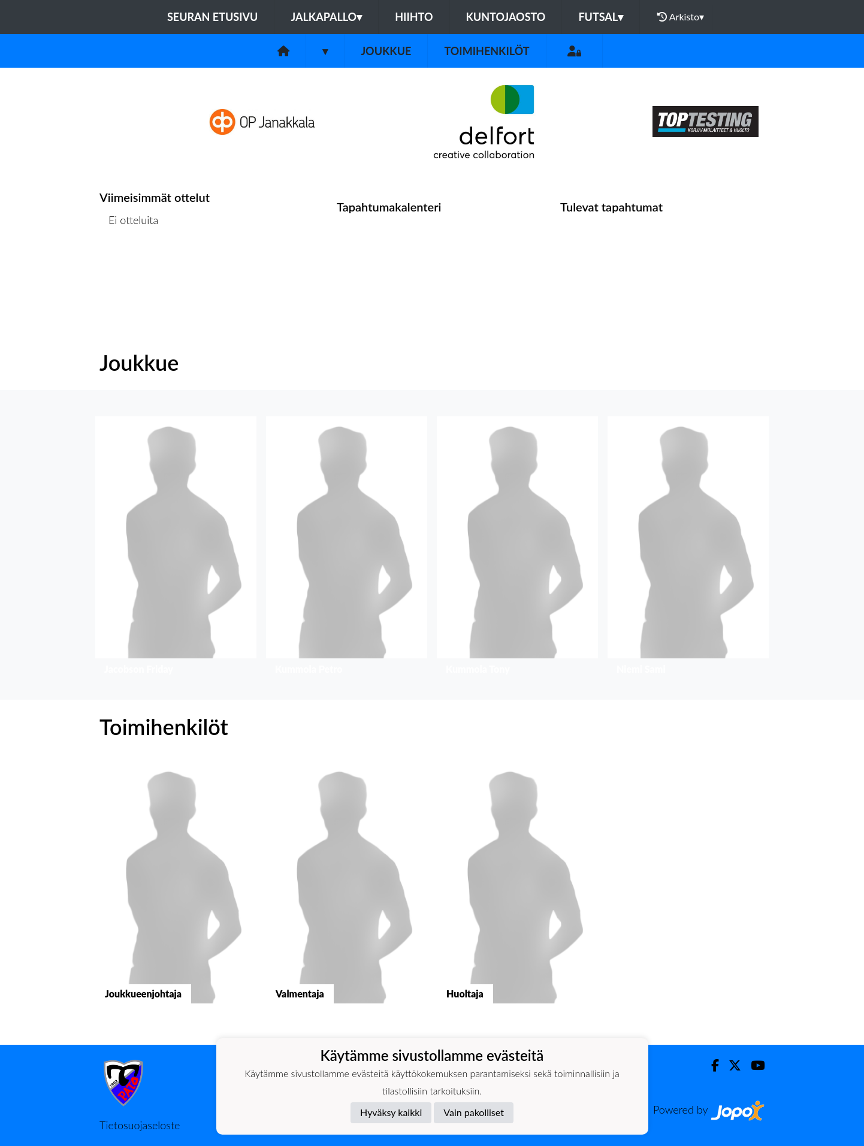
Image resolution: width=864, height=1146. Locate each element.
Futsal (600, 16)
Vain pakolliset (473, 1112)
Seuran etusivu (212, 16)
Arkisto (680, 17)
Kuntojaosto (506, 16)
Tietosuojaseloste (139, 1125)
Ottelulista (129, 266)
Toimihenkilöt (486, 51)
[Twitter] (730, 1065)
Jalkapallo (326, 16)
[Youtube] (753, 1065)
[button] (175, 548)
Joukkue (386, 51)
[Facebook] (710, 1065)
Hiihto (414, 16)
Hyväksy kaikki (391, 1112)
